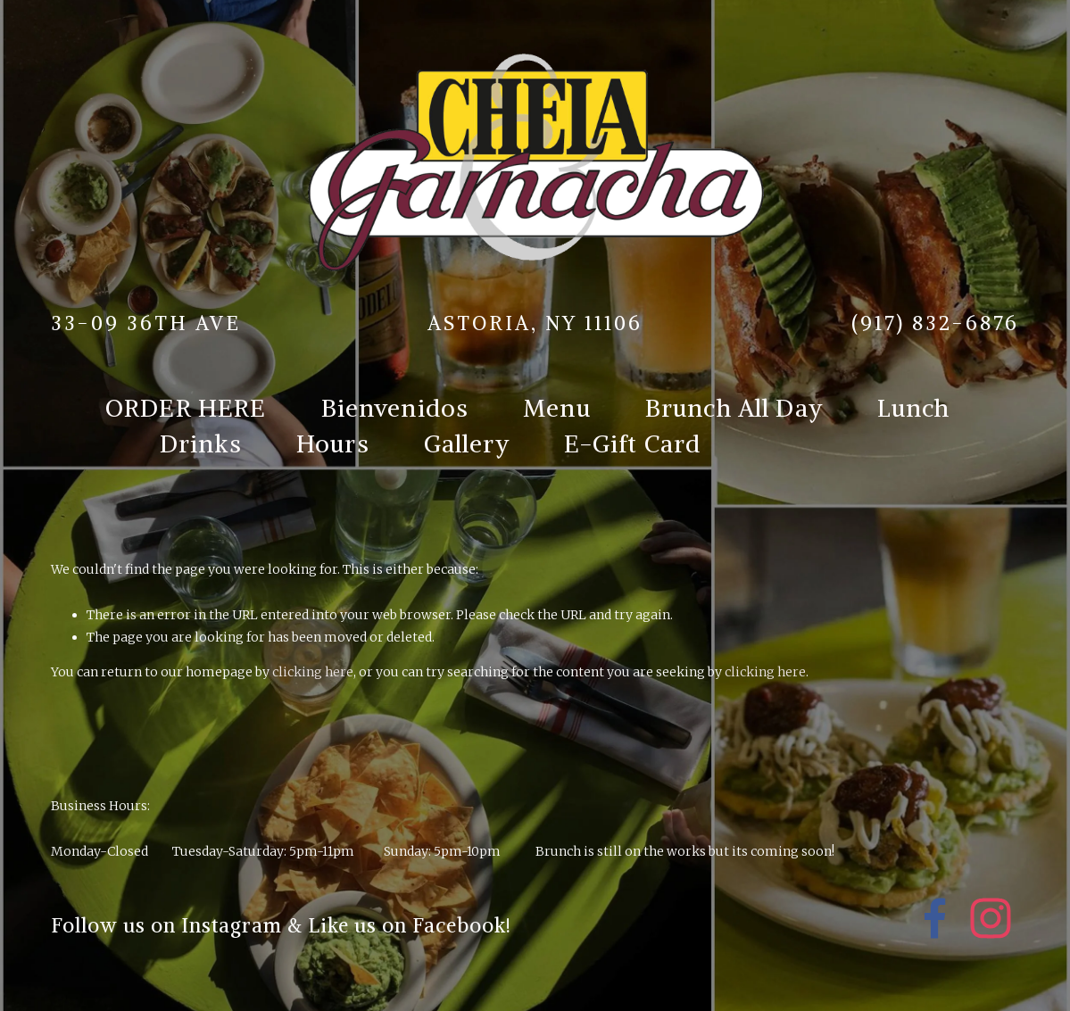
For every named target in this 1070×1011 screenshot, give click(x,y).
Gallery (467, 443)
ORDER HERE (186, 408)
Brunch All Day (734, 408)
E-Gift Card (632, 443)
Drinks (201, 443)
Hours (332, 443)
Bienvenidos (395, 408)
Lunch (913, 408)
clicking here (312, 672)
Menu (557, 408)
